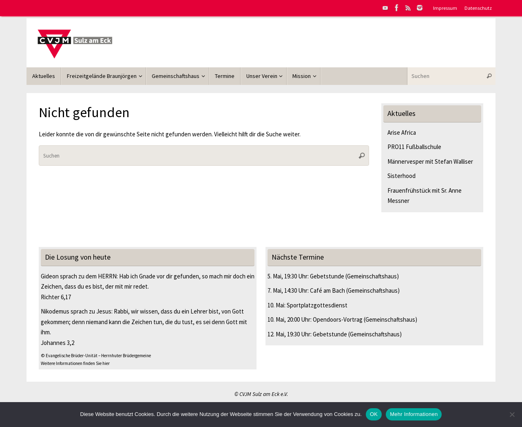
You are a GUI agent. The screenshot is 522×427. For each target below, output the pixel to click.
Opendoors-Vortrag (338, 319)
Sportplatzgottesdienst (317, 305)
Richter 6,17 (56, 297)
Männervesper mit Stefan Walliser (430, 161)
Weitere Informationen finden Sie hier (75, 363)
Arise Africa (401, 132)
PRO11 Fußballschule (414, 147)
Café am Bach (327, 290)
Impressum (445, 7)
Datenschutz (478, 7)
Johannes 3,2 (57, 343)
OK (374, 414)
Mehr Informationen (414, 414)
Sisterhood (401, 176)
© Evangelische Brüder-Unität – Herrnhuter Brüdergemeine (96, 355)
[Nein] (512, 414)
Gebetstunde (327, 276)
